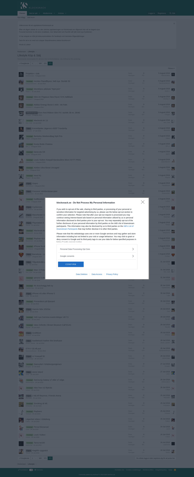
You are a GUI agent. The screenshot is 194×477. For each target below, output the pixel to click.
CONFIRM (70, 264)
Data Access (97, 274)
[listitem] (97, 249)
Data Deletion (81, 274)
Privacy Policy (112, 274)
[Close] (143, 202)
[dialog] (97, 238)
